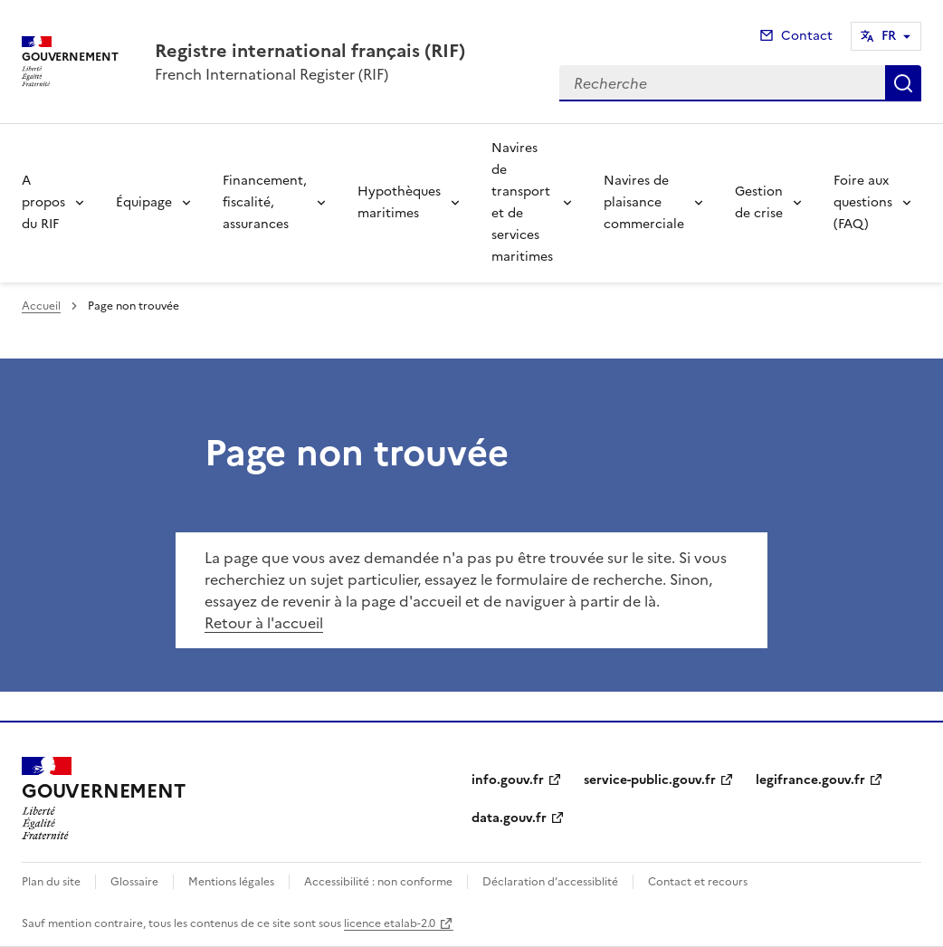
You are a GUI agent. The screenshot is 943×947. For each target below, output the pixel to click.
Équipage (144, 202)
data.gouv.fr (509, 817)
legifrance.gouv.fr (810, 779)
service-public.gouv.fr (650, 779)
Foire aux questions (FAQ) (862, 202)
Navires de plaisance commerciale (644, 202)
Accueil (41, 306)
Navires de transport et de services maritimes (522, 202)
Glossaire (134, 882)
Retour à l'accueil (264, 623)
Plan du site (51, 882)
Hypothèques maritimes (399, 202)
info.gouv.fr (508, 779)
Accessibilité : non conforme (378, 882)
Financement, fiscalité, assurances (265, 202)
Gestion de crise (759, 202)
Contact (807, 35)
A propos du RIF (43, 202)
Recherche (903, 83)
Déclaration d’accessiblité (550, 882)
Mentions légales (231, 882)
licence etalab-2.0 (389, 923)
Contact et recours (698, 882)
